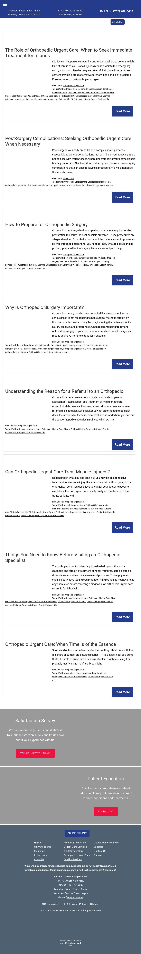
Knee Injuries (82, 673)
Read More (122, 111)
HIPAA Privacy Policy (74, 904)
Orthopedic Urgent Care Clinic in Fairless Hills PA (53, 96)
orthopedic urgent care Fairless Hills (21, 99)
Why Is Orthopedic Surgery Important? (44, 307)
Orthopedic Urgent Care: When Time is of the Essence (60, 644)
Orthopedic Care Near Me (75, 182)
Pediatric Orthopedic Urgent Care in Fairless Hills (42, 515)
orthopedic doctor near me (79, 261)
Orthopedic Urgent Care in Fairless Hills (91, 99)
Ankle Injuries (70, 673)
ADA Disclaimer (50, 904)
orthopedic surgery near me (32, 265)
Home (37, 842)
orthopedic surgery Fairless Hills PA (21, 349)
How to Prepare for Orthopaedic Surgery (46, 224)
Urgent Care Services (75, 846)
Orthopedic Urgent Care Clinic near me (93, 96)
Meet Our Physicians (75, 842)
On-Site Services (73, 859)
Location (98, 846)
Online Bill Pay (117, 22)
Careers (98, 855)
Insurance (39, 851)
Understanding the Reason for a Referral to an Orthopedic (64, 391)
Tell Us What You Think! (35, 753)
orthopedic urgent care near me (99, 185)
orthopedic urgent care (74, 89)
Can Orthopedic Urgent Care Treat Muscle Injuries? (57, 472)
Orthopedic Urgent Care (73, 85)
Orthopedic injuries (97, 673)
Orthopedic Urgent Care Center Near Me (85, 92)
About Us (39, 859)
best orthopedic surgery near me (68, 345)
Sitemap (94, 904)
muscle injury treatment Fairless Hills (80, 505)
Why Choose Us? (43, 846)
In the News (40, 855)
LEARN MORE (105, 811)
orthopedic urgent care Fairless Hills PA (55, 99)
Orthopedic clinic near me (99, 182)
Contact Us (100, 851)
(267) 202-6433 (123, 11)
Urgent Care (68, 178)
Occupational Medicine (106, 842)
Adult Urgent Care (73, 851)
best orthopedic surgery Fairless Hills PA (82, 258)
